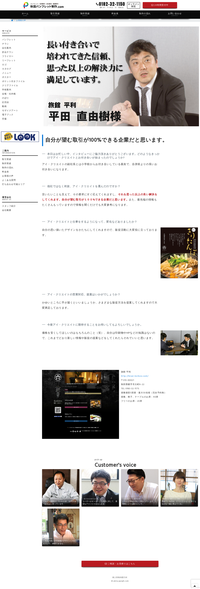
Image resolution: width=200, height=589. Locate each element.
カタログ (6, 69)
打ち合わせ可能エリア (13, 184)
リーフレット (9, 60)
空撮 (4, 119)
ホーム (25, 14)
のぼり (5, 98)
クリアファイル (10, 85)
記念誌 (5, 102)
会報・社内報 (9, 94)
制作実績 (85, 14)
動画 (4, 106)
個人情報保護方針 (120, 577)
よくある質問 (9, 180)
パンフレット (9, 39)
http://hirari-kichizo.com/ (135, 376)
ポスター (6, 77)
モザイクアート (10, 110)
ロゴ (4, 64)
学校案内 (6, 89)
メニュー (6, 73)
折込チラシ (8, 52)
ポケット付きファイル (13, 81)
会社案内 (6, 48)
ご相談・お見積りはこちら (120, 564)
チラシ (5, 44)
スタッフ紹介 (9, 206)
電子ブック (8, 115)
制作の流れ (145, 14)
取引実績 (55, 14)
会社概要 (6, 210)
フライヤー (8, 56)
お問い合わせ (175, 14)
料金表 (115, 14)
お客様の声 (21, 20)
